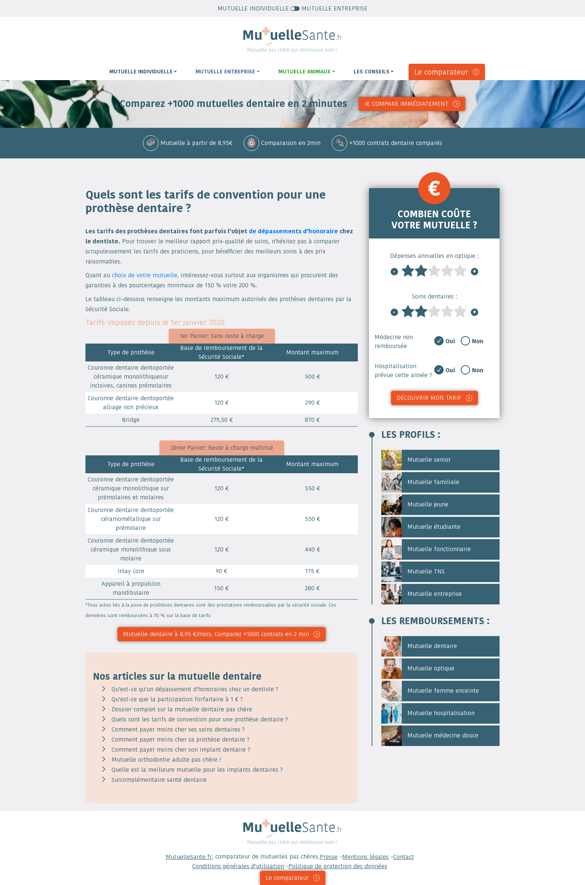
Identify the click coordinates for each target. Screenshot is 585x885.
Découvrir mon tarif (429, 397)
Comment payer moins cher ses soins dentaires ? (178, 729)
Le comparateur (441, 72)
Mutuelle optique (417, 668)
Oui (450, 341)
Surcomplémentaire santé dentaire (159, 779)
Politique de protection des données (337, 866)
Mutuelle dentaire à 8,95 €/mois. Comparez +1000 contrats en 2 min (216, 634)
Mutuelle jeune (414, 504)
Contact (403, 857)
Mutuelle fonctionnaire (426, 549)
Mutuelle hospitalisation (428, 713)
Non (478, 341)
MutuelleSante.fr (189, 857)
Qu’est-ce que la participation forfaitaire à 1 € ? (177, 699)
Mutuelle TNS (413, 572)
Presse (329, 857)
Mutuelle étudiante (420, 527)
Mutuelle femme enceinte (430, 691)
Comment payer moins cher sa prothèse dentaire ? (181, 739)
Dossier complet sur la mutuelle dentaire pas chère (182, 709)
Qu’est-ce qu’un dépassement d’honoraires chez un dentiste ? (195, 689)
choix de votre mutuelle (144, 275)
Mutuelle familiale (420, 482)
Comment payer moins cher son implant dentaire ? (181, 749)
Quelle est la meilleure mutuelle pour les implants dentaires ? (197, 769)
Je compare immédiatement (406, 103)
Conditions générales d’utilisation (238, 866)
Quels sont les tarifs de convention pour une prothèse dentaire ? (200, 719)
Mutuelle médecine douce (429, 736)
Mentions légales (365, 857)
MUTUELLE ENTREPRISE (329, 8)
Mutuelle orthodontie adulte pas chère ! (166, 759)
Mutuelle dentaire (419, 646)
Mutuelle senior (416, 460)
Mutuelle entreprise (421, 594)
